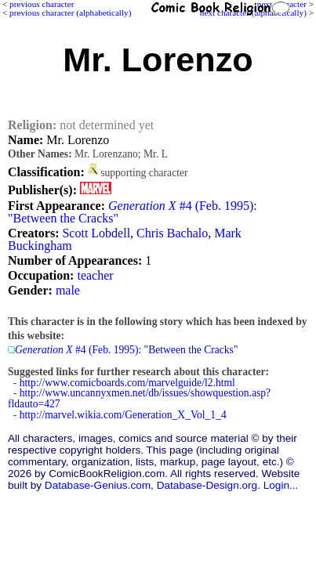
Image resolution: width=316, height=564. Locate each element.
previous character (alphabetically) (70, 12)
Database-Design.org (207, 485)
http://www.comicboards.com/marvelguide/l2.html (127, 383)
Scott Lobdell (96, 233)
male (68, 290)
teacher (95, 275)
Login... (281, 485)
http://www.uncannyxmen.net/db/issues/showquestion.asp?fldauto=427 (139, 398)
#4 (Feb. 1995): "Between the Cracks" (132, 212)
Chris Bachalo (172, 233)
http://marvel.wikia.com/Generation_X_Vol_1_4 (123, 415)
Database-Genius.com (98, 485)
